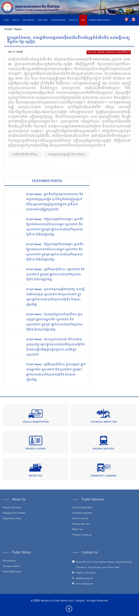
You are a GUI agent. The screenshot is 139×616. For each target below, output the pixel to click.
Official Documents (58, 20)
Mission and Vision (12, 507)
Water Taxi (35, 476)
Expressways (9, 561)
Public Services (28, 20)
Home (6, 20)
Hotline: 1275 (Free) (86, 573)
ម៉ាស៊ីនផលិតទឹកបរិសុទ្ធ (25, 154)
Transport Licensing (103, 476)
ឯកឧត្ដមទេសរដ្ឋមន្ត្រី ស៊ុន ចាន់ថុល (66, 154)
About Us (15, 20)
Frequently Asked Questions (99, 20)
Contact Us (73, 20)
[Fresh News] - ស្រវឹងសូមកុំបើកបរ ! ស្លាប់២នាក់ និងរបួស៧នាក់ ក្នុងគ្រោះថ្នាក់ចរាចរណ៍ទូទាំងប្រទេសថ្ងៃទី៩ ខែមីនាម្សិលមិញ (55, 274)
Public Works (43, 20)
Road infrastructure (12, 572)
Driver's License (36, 449)
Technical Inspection (103, 422)
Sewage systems (11, 566)
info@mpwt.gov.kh (84, 578)
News (83, 20)
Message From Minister (14, 513)
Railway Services (103, 449)
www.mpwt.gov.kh (84, 584)
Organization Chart (12, 518)
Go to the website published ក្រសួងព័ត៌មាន (108, 52)
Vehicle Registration (35, 422)
